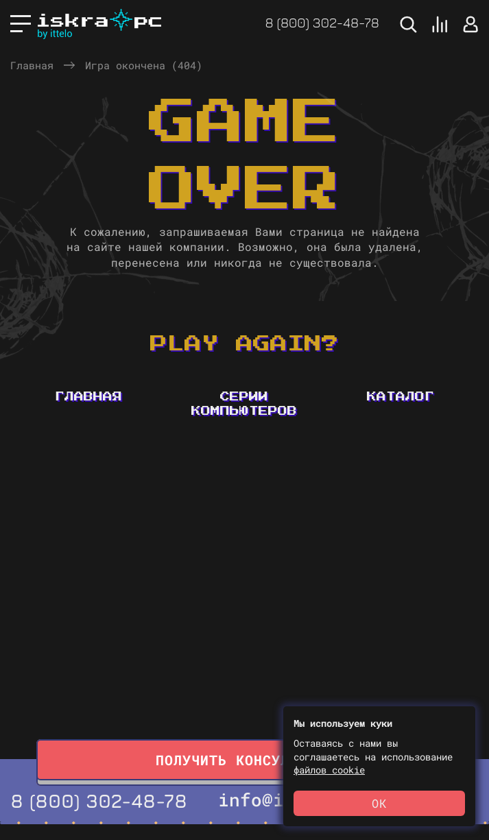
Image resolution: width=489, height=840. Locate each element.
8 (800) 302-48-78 (322, 22)
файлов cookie (329, 769)
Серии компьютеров (244, 404)
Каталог (400, 397)
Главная (31, 65)
